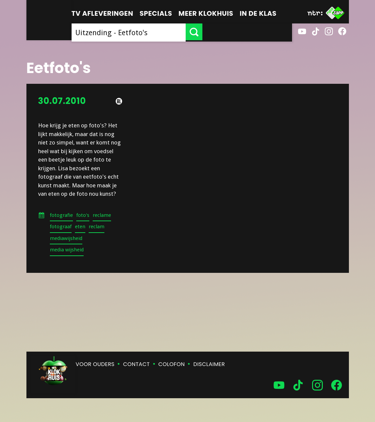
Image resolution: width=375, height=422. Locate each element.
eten (80, 227)
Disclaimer (209, 364)
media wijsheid (67, 250)
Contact (136, 364)
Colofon (171, 364)
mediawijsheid (66, 238)
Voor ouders (95, 364)
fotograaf (61, 227)
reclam (96, 227)
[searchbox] (173, 31)
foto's (82, 215)
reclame (102, 215)
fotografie (61, 215)
